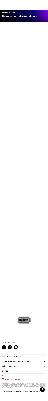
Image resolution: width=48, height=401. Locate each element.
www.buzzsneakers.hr (15, 391)
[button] (42, 389)
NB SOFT (29, 391)
